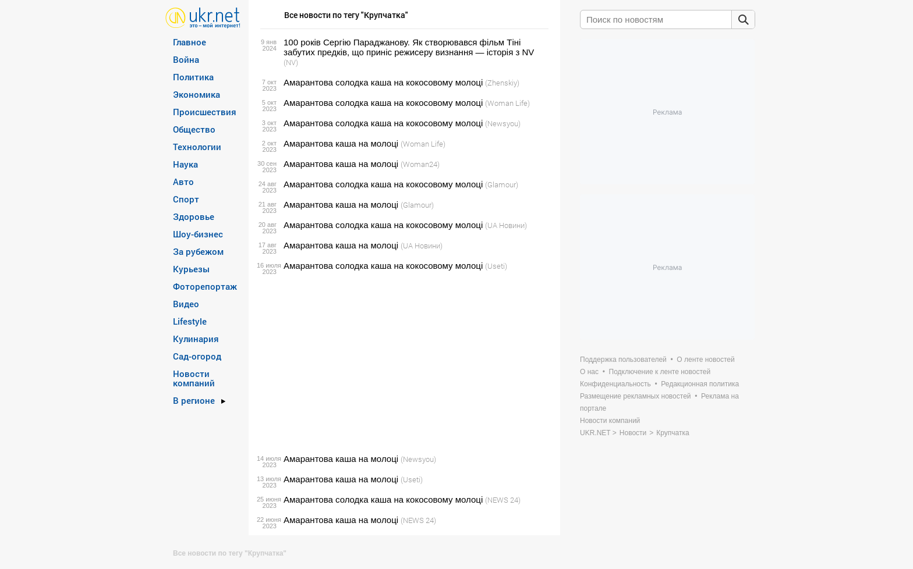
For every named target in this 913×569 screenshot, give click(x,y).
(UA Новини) (506, 225)
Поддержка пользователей (623, 359)
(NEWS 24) (503, 500)
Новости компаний (194, 378)
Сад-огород (197, 356)
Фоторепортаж (205, 286)
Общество (194, 129)
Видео (186, 303)
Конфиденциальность (615, 384)
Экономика (196, 94)
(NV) (291, 62)
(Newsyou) (503, 123)
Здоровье (193, 216)
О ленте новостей (705, 359)
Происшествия (204, 111)
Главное (189, 42)
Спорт (186, 199)
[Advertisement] (402, 362)
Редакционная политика (700, 384)
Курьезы (191, 268)
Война (186, 59)
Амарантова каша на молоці (341, 143)
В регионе (194, 400)
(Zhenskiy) (502, 82)
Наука (185, 164)
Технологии (197, 146)
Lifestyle (190, 321)
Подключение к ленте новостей (660, 372)
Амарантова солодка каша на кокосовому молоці (383, 82)
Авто (183, 181)
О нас (589, 372)
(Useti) (496, 266)
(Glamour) (501, 184)
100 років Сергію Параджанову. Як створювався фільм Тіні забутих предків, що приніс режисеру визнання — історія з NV (409, 47)
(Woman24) (420, 164)
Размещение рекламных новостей (635, 396)
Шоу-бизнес (198, 234)
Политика (193, 76)
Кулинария (196, 338)
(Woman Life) (507, 103)
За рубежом (198, 251)
